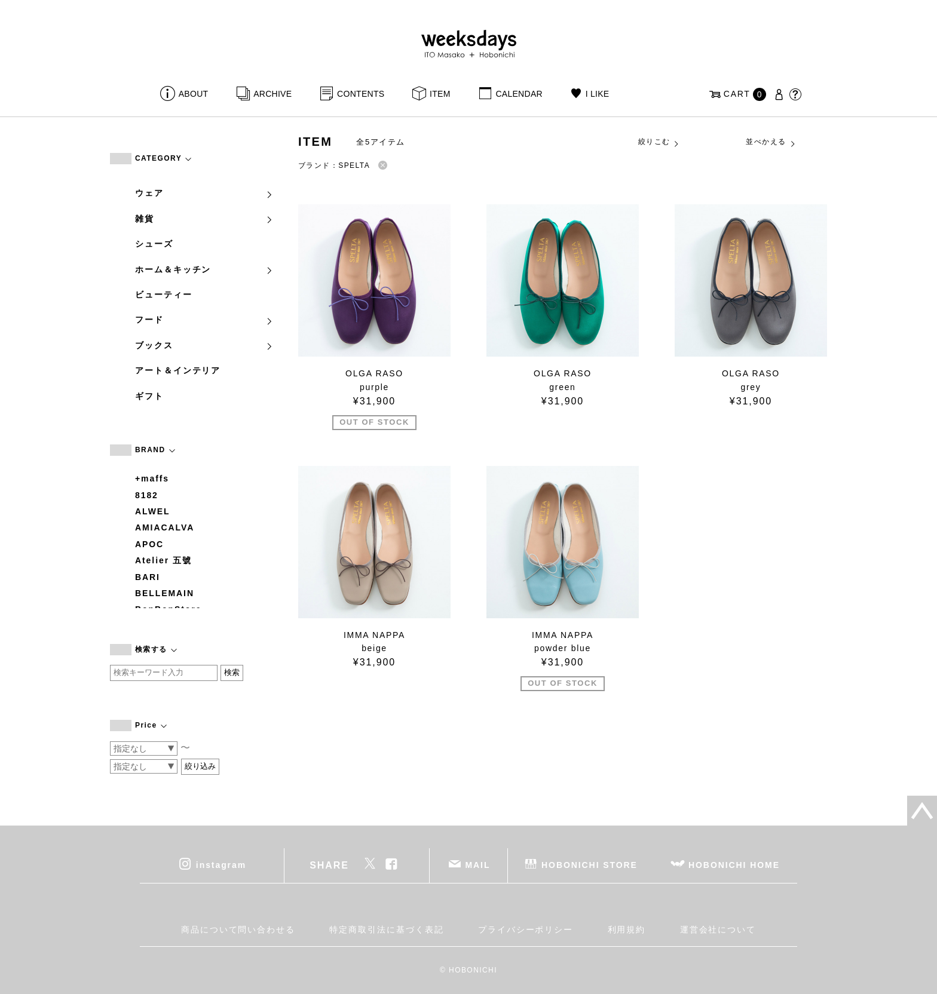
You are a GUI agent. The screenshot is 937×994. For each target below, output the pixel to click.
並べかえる (771, 142)
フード (204, 319)
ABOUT (194, 94)
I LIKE (598, 94)
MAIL (478, 865)
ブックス (204, 345)
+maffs (152, 478)
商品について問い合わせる (238, 929)
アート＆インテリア (178, 370)
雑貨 (204, 218)
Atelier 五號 (163, 560)
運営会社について (718, 929)
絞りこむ (659, 142)
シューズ (154, 244)
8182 (146, 495)
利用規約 (627, 929)
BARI (147, 577)
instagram (221, 865)
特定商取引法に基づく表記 (386, 929)
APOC (149, 544)
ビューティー (163, 294)
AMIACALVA (164, 527)
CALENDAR (518, 94)
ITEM (440, 94)
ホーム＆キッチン (204, 269)
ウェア (204, 193)
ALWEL (152, 511)
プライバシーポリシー (525, 929)
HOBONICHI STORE (589, 865)
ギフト (149, 396)
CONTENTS (360, 94)
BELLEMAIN (164, 593)
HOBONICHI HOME (734, 865)
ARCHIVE (272, 94)
